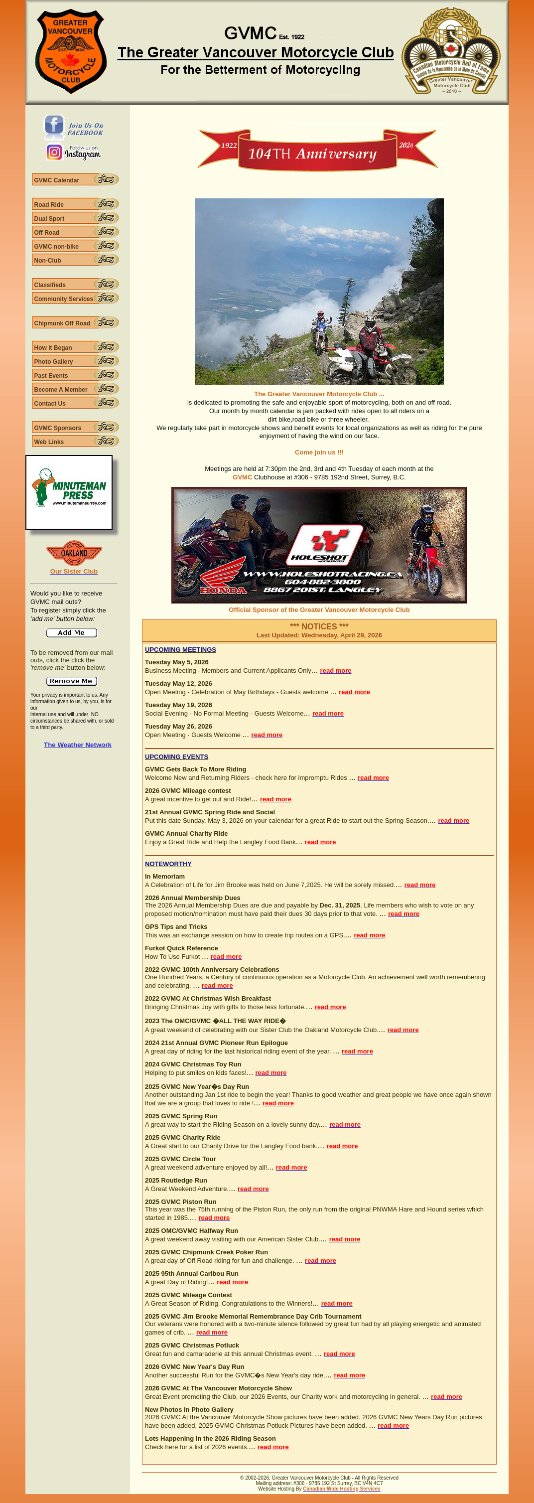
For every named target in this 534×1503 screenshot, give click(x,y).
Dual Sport (49, 218)
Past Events (51, 375)
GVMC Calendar (57, 180)
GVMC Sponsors (58, 428)
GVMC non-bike (56, 246)
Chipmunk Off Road (62, 323)
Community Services (64, 299)
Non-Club (47, 260)
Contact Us (50, 403)
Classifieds (50, 285)
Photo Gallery (53, 361)
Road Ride (49, 204)
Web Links (49, 442)
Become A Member (61, 389)
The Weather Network (78, 745)
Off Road (47, 232)
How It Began (53, 347)
